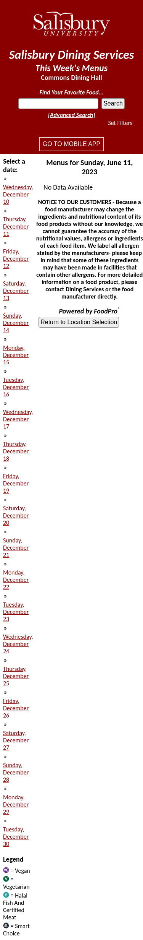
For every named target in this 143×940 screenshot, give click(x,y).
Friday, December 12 (16, 258)
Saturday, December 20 (16, 515)
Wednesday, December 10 (18, 194)
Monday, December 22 (16, 580)
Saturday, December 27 (16, 740)
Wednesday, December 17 (18, 419)
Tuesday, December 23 (16, 612)
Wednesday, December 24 (18, 644)
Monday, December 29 (16, 804)
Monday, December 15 (16, 355)
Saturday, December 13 (16, 291)
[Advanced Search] (71, 115)
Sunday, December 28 (16, 772)
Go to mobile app (71, 144)
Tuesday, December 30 (16, 836)
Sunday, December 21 (16, 547)
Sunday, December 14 (16, 323)
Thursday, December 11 (16, 226)
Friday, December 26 (16, 708)
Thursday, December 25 (16, 676)
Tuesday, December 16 (16, 387)
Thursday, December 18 (16, 451)
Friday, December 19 (16, 483)
